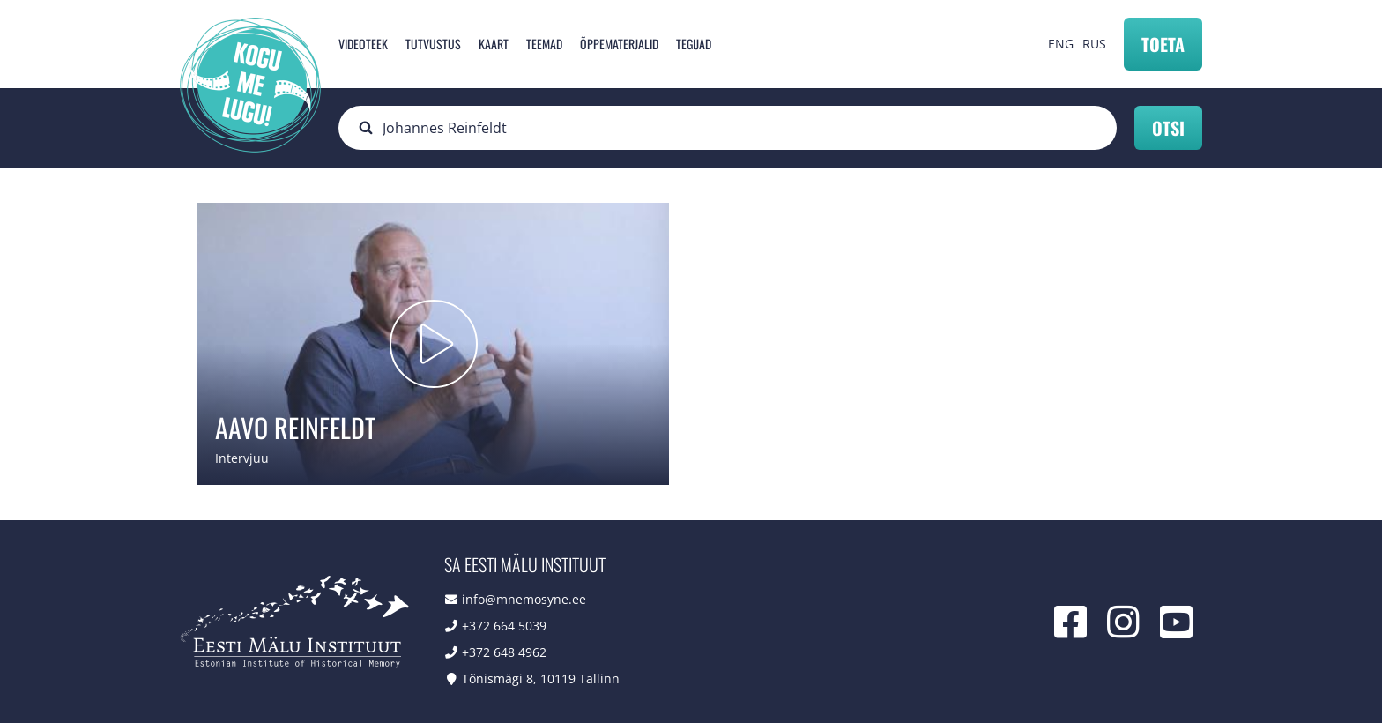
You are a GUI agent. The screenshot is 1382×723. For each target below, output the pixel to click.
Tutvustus (433, 43)
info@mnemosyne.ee (524, 599)
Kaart (494, 43)
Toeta (1163, 44)
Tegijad (693, 43)
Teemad (544, 43)
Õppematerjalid (619, 43)
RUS (1094, 43)
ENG (1061, 43)
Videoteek (363, 43)
